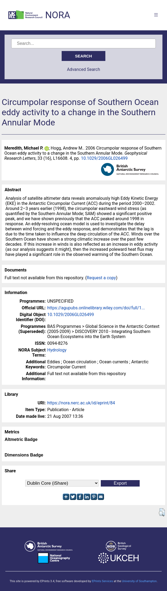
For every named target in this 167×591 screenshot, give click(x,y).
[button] (162, 512)
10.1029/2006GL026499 (104, 158)
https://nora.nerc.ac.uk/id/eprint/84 (81, 402)
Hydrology (56, 350)
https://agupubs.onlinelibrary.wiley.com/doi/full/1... (96, 307)
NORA (57, 15)
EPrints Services (102, 581)
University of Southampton (139, 581)
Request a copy (101, 277)
